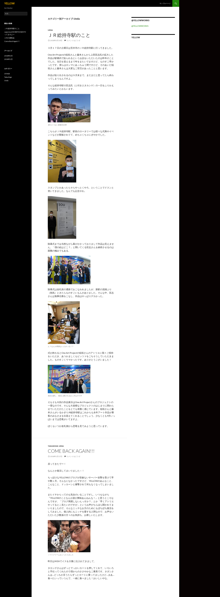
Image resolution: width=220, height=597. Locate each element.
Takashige (53, 446)
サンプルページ (165, 3)
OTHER (7, 74)
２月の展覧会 (9, 38)
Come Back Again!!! (71, 451)
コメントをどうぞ (73, 40)
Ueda (50, 30)
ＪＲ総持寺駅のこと (69, 35)
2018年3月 (8, 56)
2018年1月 (8, 59)
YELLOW (9, 3)
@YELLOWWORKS (139, 26)
